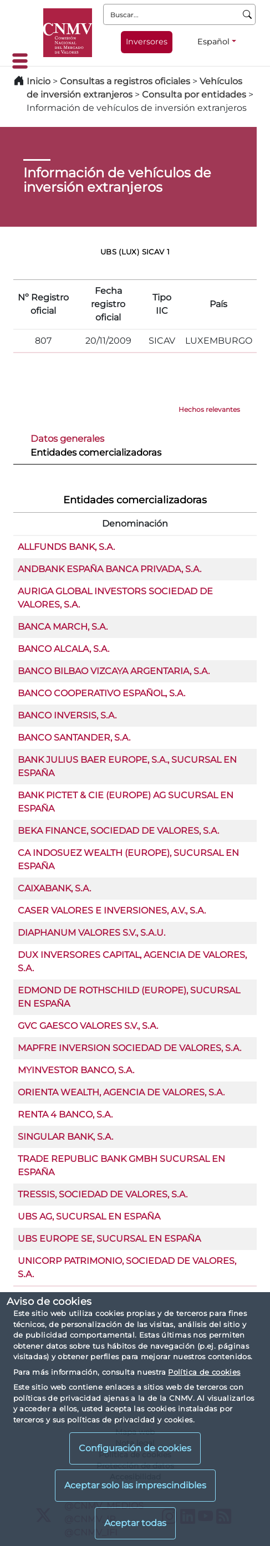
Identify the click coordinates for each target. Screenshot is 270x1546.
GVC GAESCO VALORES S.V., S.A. (88, 1026)
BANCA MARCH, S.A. (63, 626)
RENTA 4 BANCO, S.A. (65, 1114)
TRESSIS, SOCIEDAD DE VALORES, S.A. (102, 1194)
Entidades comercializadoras (95, 452)
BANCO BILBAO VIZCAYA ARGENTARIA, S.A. (114, 671)
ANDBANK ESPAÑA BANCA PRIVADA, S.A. (109, 569)
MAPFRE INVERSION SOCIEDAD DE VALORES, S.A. (129, 1048)
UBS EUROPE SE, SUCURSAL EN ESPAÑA (109, 1238)
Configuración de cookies (135, 1448)
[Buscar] (248, 14)
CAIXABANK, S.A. (54, 888)
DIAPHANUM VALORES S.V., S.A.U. (91, 932)
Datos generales (67, 438)
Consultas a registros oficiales (125, 81)
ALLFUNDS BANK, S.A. (66, 547)
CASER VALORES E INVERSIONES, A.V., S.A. (112, 910)
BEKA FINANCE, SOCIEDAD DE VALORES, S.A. (118, 830)
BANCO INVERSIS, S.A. (67, 715)
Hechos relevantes (209, 409)
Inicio (38, 81)
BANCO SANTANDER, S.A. (74, 737)
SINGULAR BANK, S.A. (65, 1136)
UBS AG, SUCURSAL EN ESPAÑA (89, 1216)
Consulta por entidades (194, 94)
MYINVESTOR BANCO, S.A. (76, 1070)
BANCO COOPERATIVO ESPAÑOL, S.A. (101, 693)
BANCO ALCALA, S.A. (63, 649)
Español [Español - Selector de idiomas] (213, 42)
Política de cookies (204, 1372)
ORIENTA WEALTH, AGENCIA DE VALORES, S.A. (121, 1092)
